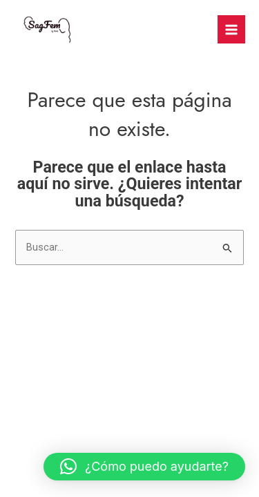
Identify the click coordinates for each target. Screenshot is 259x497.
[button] (144, 466)
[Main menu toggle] (231, 29)
